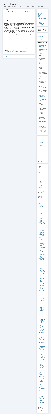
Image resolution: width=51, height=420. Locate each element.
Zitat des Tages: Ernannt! (41, 379)
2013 (39, 182)
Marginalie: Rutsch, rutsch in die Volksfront (42, 395)
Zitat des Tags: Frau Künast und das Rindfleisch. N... (42, 294)
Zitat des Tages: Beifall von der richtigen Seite (41, 402)
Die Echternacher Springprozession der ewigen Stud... (42, 210)
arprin (38, 143)
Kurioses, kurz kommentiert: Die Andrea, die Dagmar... (42, 206)
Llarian (39, 16)
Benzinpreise (8, 51)
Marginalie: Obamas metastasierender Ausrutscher (42, 251)
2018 (39, 176)
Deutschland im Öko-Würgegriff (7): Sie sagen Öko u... (41, 259)
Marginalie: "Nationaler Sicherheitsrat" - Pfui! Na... (41, 385)
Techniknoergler (41, 23)
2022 (39, 171)
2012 (39, 183)
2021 (39, 172)
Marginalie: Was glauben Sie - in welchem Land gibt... (41, 371)
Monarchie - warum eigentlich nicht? (42, 304)
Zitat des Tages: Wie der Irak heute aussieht (42, 220)
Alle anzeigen (45, 134)
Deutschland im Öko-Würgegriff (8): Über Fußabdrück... (41, 242)
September (41, 193)
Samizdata (40, 115)
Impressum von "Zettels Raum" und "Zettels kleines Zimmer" (42, 37)
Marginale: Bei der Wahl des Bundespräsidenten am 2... (42, 357)
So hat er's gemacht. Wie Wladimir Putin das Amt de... (41, 381)
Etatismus (12, 51)
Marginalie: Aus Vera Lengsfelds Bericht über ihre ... (42, 223)
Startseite (19, 56)
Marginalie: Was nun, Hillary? (41, 377)
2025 (39, 167)
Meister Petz (40, 17)
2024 (39, 168)
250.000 (40, 313)
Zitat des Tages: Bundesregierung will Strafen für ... (42, 388)
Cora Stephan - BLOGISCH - (42, 145)
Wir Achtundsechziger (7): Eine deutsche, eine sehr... (42, 298)
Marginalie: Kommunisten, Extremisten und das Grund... (42, 319)
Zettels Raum (9, 4)
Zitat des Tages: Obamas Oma (41, 398)
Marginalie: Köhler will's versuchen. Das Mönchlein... (42, 278)
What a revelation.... (41, 66)
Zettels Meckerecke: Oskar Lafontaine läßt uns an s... (42, 232)
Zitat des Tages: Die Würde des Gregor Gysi (42, 227)
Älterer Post (32, 56)
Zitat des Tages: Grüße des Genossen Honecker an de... (42, 284)
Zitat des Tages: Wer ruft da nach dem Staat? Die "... (42, 343)
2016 (39, 178)
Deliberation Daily (41, 86)
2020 (39, 173)
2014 (39, 181)
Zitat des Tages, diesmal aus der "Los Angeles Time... (41, 367)
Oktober (40, 192)
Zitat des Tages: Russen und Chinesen (41, 263)
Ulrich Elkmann (40, 24)
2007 (39, 410)
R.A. (38, 21)
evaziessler (39, 149)
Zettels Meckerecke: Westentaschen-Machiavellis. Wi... (42, 288)
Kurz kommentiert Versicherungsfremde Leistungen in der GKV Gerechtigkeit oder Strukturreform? (42, 96)
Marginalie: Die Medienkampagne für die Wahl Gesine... (42, 280)
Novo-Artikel (40, 106)
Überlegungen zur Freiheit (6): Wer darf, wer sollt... (42, 235)
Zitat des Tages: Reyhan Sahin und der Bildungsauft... (41, 274)
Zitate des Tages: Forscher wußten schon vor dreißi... (42, 271)
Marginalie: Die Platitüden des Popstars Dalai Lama (41, 307)
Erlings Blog (39, 148)
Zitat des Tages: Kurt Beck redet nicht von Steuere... (41, 353)
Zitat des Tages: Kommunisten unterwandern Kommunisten (41, 333)
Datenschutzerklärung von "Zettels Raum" (41, 39)
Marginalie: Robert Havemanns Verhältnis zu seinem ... (41, 213)
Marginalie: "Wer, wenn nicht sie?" (42, 265)
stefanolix (40, 22)
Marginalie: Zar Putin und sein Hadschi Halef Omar (41, 326)
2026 (39, 166)
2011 (39, 185)
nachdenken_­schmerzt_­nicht (42, 18)
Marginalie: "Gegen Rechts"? (42, 400)
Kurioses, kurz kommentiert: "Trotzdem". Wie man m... (42, 217)
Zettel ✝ (39, 12)
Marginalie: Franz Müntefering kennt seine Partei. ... (41, 238)
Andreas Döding (41, 13)
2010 (39, 186)
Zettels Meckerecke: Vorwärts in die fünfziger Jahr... (42, 248)
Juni (40, 197)
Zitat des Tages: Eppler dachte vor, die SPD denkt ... (41, 301)
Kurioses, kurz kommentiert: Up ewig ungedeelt (42, 254)
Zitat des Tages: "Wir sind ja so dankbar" (41, 256)
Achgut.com (40, 55)
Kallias (39, 15)
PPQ (39, 124)
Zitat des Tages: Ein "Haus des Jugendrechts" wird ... (42, 360)
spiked (38, 155)
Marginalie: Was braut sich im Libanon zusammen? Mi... (42, 364)
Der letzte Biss (40, 152)
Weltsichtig (39, 158)
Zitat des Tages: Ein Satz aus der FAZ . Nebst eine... (42, 374)
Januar (40, 408)
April (40, 404)
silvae (39, 78)
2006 (39, 411)
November (41, 191)
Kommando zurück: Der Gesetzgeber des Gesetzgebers (42, 126)
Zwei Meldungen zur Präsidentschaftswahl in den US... (42, 346)
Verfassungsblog (41, 70)
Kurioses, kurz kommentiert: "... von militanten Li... (42, 315)
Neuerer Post (6, 56)
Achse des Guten (40, 138)
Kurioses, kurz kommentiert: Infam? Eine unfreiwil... (41, 268)
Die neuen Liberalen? (42, 87)
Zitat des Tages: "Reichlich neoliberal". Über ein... (42, 310)
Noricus (39, 20)
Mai (40, 198)
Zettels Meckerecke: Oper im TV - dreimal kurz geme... (42, 339)
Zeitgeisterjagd (40, 161)
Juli (39, 196)
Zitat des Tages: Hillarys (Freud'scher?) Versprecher (41, 322)
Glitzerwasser (39, 151)
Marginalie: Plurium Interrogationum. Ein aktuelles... (42, 230)
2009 (39, 187)
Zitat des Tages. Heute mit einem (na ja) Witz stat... (42, 245)
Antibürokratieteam (40, 142)
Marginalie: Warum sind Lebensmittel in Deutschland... (42, 337)
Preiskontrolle (17, 51)
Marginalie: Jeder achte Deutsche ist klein (41, 291)
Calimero (39, 14)
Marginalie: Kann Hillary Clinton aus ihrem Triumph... (41, 329)
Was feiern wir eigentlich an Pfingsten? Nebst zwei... (42, 349)
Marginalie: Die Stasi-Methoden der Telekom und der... (42, 201)
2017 (39, 177)
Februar (40, 407)
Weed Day (40, 79)
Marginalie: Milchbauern (41, 204)
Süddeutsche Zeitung (23, 51)
